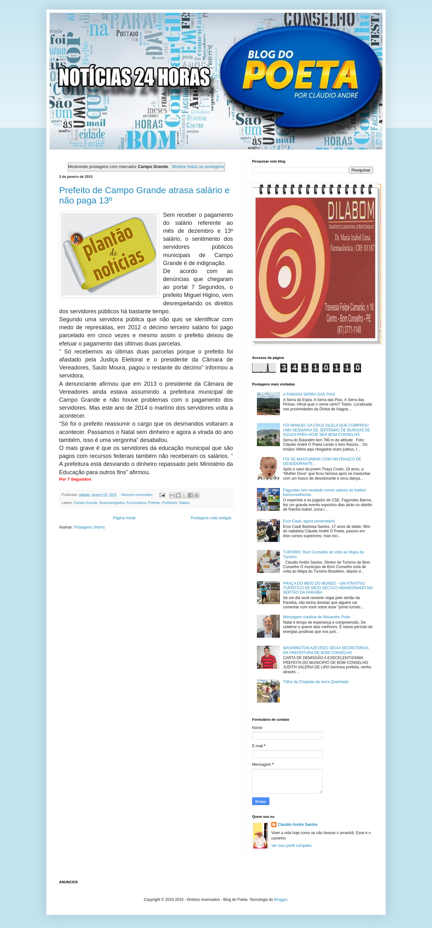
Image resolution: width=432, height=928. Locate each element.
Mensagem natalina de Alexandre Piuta (316, 617)
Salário (184, 503)
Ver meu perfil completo (291, 845)
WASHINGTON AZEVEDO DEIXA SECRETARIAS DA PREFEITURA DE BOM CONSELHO (326, 650)
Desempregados (112, 503)
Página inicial (124, 518)
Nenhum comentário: (137, 495)
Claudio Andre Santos (298, 824)
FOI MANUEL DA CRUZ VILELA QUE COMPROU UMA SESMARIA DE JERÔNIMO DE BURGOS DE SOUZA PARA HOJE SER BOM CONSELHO (326, 430)
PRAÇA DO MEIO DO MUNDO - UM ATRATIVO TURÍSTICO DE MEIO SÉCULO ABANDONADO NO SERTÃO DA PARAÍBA (328, 588)
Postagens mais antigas (211, 518)
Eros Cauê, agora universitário (309, 521)
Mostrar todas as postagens (198, 166)
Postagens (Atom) (89, 527)
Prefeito (154, 503)
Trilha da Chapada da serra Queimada (315, 682)
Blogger (280, 899)
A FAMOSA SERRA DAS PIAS (309, 394)
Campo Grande (85, 503)
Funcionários (136, 503)
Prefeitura (169, 503)
